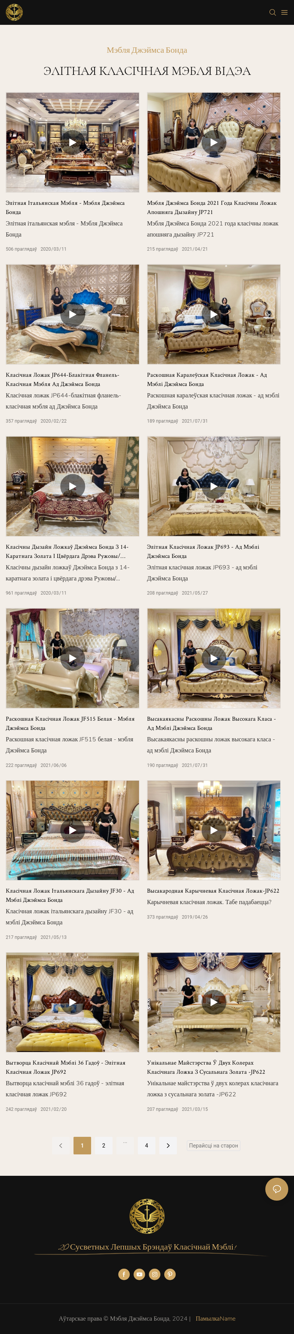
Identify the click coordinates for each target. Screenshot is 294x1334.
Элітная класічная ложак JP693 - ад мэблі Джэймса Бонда (203, 551)
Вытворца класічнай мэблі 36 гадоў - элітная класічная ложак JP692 (66, 1067)
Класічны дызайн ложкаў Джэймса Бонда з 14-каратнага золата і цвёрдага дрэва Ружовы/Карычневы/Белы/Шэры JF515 (67, 552)
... (125, 1141)
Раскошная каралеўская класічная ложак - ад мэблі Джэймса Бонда (207, 379)
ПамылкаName (214, 1319)
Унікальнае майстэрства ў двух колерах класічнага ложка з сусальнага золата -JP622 (206, 1067)
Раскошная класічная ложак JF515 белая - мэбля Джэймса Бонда (70, 723)
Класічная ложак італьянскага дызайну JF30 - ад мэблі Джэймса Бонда (70, 895)
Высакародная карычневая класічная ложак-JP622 (213, 891)
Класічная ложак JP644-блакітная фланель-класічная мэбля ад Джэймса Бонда (62, 379)
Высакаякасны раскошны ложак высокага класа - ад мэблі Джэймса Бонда (211, 723)
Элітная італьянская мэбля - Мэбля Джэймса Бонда (65, 207)
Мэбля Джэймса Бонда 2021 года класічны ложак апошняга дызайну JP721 (212, 207)
